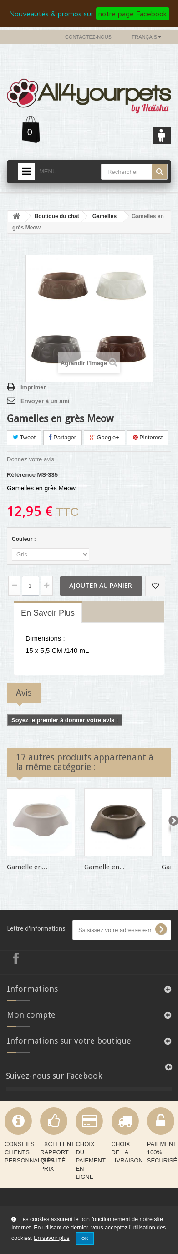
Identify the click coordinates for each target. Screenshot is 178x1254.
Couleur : (24, 539)
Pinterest (148, 437)
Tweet (24, 437)
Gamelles (104, 216)
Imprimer (33, 387)
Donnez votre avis (30, 459)
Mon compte (31, 1015)
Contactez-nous (88, 37)
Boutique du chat (57, 216)
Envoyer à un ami (45, 401)
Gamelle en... (27, 867)
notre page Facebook (132, 14)
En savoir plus (51, 1238)
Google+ (104, 437)
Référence (21, 474)
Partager (62, 437)
